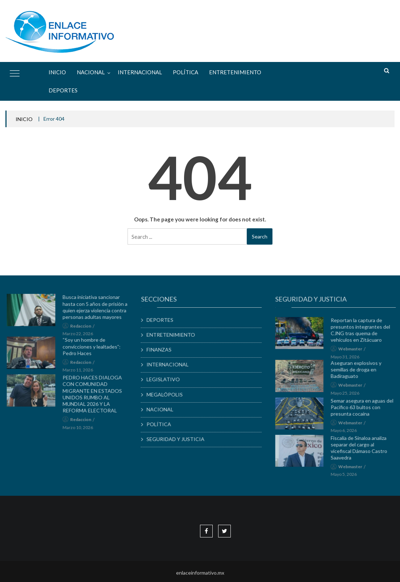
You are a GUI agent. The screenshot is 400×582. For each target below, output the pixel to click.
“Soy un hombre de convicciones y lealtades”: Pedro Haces (95, 349)
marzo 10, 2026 (81, 430)
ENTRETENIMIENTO (235, 72)
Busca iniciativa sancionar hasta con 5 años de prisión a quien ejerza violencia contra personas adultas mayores (98, 310)
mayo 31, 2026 (348, 359)
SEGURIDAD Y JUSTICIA (179, 439)
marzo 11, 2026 (81, 372)
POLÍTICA (185, 72)
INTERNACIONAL (140, 72)
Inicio (57, 72)
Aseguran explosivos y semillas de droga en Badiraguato (359, 372)
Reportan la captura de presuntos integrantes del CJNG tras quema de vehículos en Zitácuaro (363, 333)
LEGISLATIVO (166, 379)
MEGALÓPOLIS (168, 394)
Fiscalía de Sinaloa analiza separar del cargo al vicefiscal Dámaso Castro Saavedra (362, 451)
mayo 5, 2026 (347, 477)
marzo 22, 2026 (81, 336)
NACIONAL (91, 72)
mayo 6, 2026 (347, 433)
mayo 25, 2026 (348, 395)
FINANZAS (162, 349)
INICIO (24, 119)
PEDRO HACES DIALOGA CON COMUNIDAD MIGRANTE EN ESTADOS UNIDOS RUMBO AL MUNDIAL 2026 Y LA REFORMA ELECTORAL (95, 396)
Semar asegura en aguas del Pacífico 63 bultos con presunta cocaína (365, 409)
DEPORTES (63, 90)
